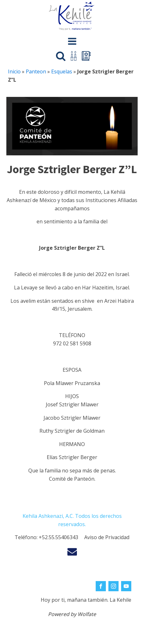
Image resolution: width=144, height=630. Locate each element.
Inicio (14, 71)
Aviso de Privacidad (106, 537)
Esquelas (61, 71)
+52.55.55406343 (58, 537)
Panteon (36, 71)
